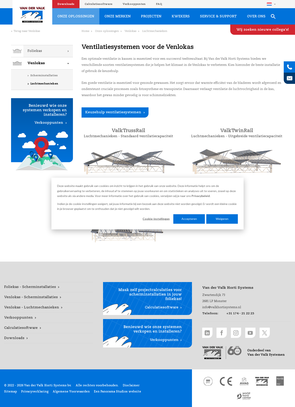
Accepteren (189, 218)
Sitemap (10, 391)
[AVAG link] (244, 381)
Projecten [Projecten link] (151, 16)
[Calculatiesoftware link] (48, 328)
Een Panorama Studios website (117, 391)
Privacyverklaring (35, 391)
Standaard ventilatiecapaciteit (147, 136)
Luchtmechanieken (44, 83)
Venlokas (36, 63)
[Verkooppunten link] (48, 318)
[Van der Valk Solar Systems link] (262, 381)
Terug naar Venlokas (27, 31)
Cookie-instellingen (156, 218)
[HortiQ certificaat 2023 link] (280, 381)
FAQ (159, 4)
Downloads (65, 4)
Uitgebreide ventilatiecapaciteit (255, 136)
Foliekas (34, 51)
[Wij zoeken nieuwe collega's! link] (262, 30)
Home (85, 31)
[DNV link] (208, 381)
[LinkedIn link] (207, 333)
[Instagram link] (236, 333)
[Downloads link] (48, 338)
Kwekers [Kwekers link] (181, 16)
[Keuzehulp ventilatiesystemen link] (115, 112)
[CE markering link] (226, 381)
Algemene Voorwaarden (71, 391)
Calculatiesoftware (98, 4)
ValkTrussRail (128, 130)
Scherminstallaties (44, 75)
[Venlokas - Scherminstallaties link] (48, 297)
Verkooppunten (134, 4)
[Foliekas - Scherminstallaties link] (48, 287)
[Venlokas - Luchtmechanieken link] (48, 307)
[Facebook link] (222, 333)
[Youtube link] (250, 333)
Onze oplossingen (107, 31)
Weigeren (222, 218)
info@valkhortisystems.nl (221, 307)
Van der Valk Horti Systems (32, 14)
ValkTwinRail (236, 130)
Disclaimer (131, 385)
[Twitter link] (265, 333)
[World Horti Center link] (244, 396)
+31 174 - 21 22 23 (240, 313)
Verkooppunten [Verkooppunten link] (48, 123)
